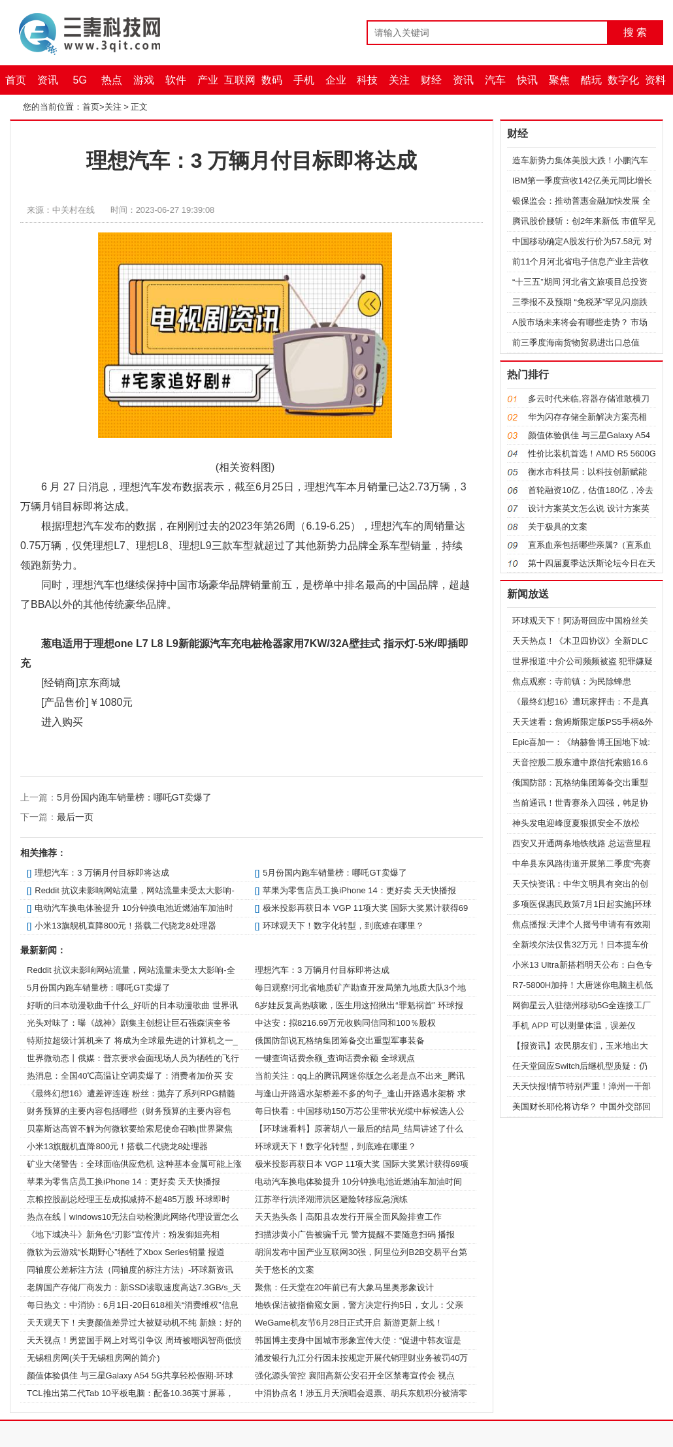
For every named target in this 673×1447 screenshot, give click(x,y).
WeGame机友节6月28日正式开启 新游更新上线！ (349, 1323)
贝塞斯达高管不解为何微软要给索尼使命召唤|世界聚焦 (130, 1129)
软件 (175, 80)
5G (80, 80)
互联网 (239, 80)
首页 (15, 80)
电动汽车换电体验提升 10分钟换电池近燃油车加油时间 (358, 1181)
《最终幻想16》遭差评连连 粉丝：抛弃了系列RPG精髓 (131, 1093)
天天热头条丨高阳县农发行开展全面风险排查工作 (348, 1217)
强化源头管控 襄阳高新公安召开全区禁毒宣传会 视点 (355, 1375)
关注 (399, 80)
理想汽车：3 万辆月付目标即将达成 (102, 873)
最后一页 (75, 817)
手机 (303, 80)
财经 (431, 80)
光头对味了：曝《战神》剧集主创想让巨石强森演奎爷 (129, 1023)
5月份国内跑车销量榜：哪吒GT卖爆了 (134, 797)
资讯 (47, 80)
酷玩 (591, 80)
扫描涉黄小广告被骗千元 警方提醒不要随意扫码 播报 (355, 1234)
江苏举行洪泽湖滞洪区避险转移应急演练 (331, 1199)
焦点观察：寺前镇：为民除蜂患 (571, 681)
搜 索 (635, 32)
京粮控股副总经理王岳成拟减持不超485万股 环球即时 (128, 1199)
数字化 (623, 80)
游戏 (143, 80)
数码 (271, 80)
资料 (655, 80)
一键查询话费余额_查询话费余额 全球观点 (335, 1058)
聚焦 (559, 80)
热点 (111, 80)
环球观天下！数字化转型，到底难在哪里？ (343, 925)
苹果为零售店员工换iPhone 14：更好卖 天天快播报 (359, 890)
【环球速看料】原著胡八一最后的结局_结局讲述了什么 (359, 1129)
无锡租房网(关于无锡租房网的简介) (93, 1358)
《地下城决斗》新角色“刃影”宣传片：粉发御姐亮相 (123, 1234)
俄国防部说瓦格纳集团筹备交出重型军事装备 (340, 1040)
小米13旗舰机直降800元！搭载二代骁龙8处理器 (125, 925)
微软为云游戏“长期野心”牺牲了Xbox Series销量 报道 (126, 1252)
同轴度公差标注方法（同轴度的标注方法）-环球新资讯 (130, 1270)
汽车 (495, 80)
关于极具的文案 (557, 527)
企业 (335, 80)
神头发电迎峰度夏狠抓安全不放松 (576, 823)
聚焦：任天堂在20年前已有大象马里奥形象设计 (344, 1287)
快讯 (527, 80)
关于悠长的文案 (284, 1270)
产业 (207, 80)
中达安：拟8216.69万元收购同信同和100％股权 (345, 1023)
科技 (367, 80)
